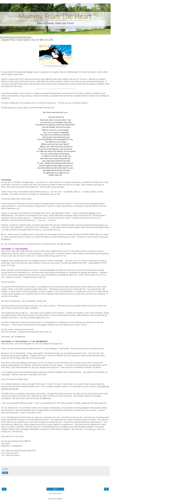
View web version (55, 493)
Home (55, 489)
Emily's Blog (17, 86)
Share (5, 473)
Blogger (60, 499)
